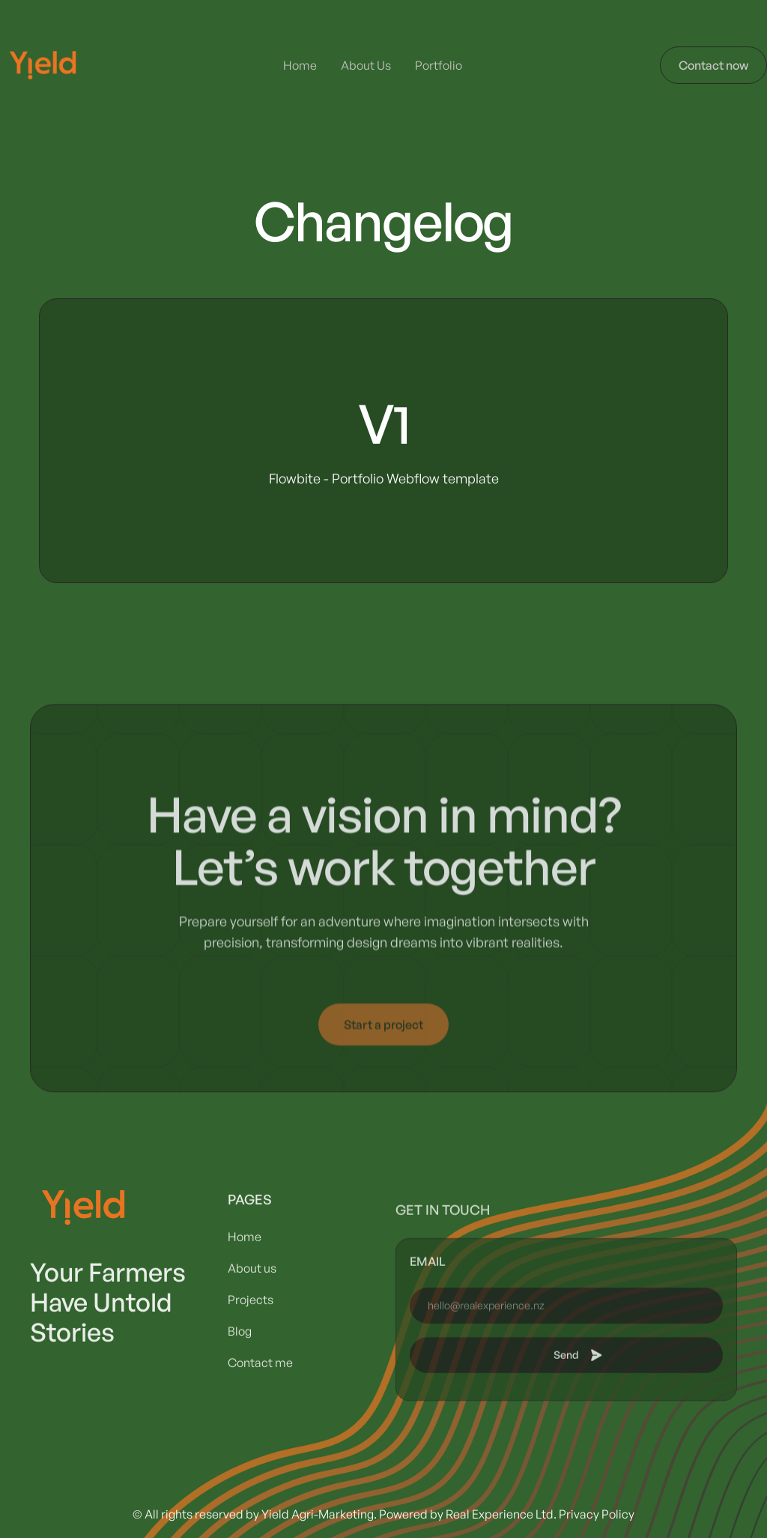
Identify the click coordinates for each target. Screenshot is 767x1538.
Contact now (713, 65)
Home (300, 65)
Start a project (383, 1040)
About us (252, 1296)
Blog (240, 1359)
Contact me (260, 1391)
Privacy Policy (596, 1514)
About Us (366, 65)
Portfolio (438, 65)
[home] (42, 65)
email (428, 1308)
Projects (250, 1328)
